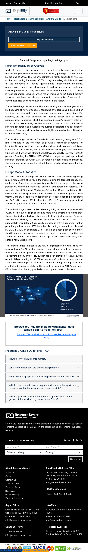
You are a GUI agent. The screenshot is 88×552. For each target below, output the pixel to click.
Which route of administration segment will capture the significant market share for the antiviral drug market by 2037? (42, 386)
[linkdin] (77, 440)
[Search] (78, 3)
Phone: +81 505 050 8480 (18, 516)
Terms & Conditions (15, 498)
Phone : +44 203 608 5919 (59, 494)
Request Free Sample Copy (22, 45)
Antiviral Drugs (53, 18)
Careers (9, 476)
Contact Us (19, 3)
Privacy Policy (12, 494)
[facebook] (73, 440)
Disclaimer (10, 491)
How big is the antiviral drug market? (27, 358)
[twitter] (81, 440)
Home (8, 18)
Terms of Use (12, 483)
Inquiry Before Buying (44, 39)
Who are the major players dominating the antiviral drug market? (41, 376)
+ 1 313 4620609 (13, 531)
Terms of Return (13, 487)
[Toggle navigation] (78, 11)
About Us (9, 472)
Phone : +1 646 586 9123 (58, 516)
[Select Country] (63, 452)
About (9, 3)
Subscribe (75, 459)
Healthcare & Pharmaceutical (29, 18)
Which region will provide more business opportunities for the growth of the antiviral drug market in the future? (40, 398)
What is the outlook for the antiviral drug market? (34, 367)
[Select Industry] (24, 452)
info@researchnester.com (58, 482)
